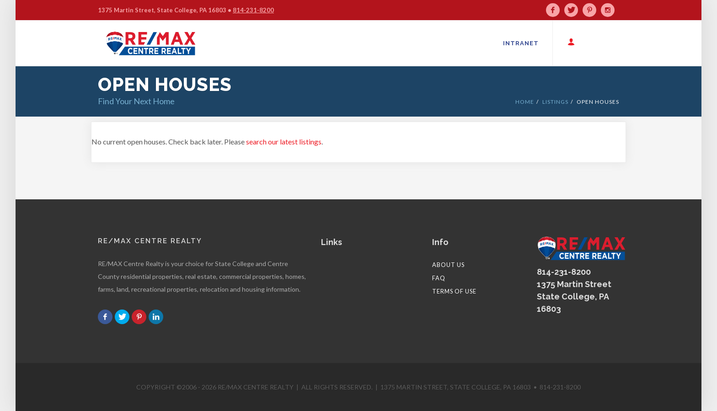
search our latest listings (283, 141)
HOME (524, 101)
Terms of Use (454, 291)
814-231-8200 (253, 10)
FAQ (438, 278)
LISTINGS (555, 101)
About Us (448, 264)
